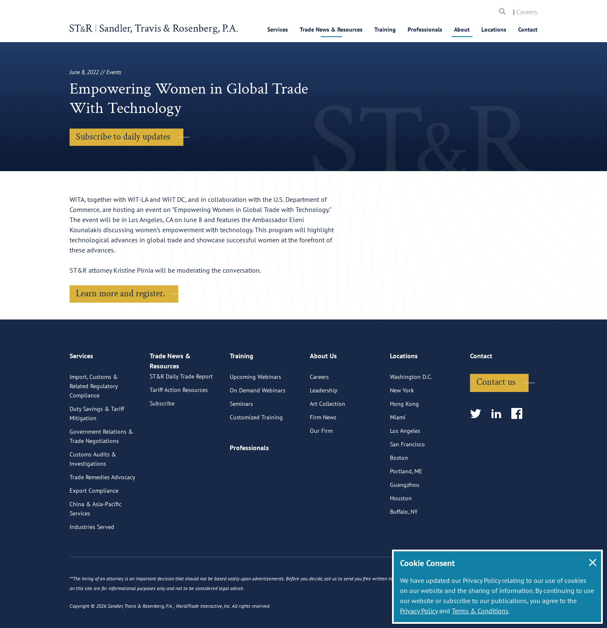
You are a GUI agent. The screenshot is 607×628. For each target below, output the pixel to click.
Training (385, 29)
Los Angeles (405, 463)
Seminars (241, 436)
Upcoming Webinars (255, 409)
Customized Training (256, 450)
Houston (401, 530)
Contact (527, 29)
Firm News (323, 450)
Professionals (425, 29)
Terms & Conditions (480, 611)
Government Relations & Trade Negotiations (101, 468)
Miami (398, 450)
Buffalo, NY (404, 544)
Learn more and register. (120, 293)
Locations (493, 29)
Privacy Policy (419, 611)
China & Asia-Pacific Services (95, 541)
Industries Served (92, 559)
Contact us (496, 414)
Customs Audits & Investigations (93, 491)
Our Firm (321, 463)
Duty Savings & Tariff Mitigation (97, 445)
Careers (526, 12)
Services (277, 29)
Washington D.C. (411, 409)
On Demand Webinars (257, 423)
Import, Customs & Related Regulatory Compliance (94, 418)
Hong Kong (404, 436)
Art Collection (327, 436)
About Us (323, 392)
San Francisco (407, 476)
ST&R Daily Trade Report (181, 417)
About (462, 29)
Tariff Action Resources (179, 431)
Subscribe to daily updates (123, 137)
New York (402, 423)
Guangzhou (404, 517)
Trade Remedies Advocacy (102, 509)
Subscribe (162, 444)
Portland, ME (406, 503)
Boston (399, 490)
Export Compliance (94, 523)
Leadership (324, 423)
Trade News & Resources (331, 29)
